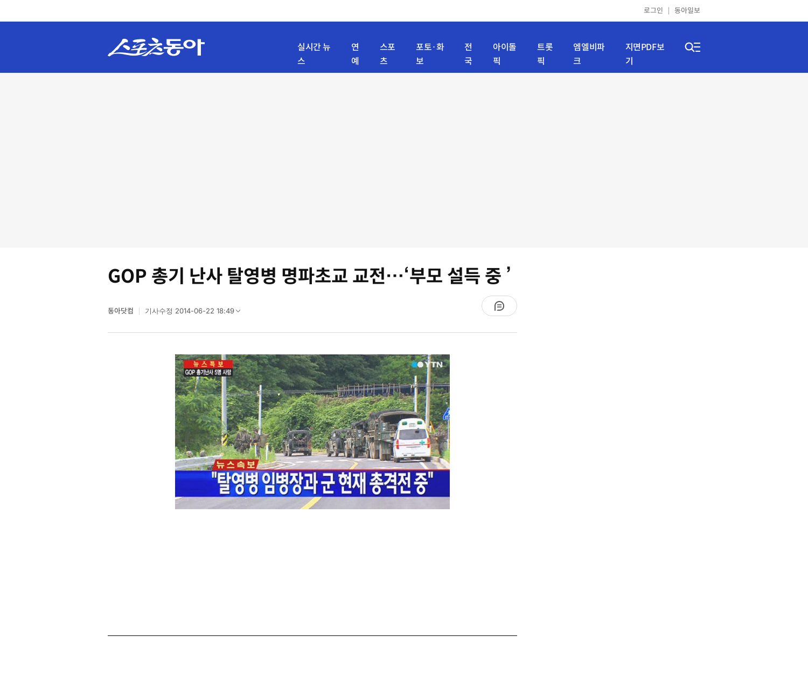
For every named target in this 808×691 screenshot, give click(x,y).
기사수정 (196, 313)
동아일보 (687, 10)
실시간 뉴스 (314, 54)
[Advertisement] (404, 159)
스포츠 (387, 54)
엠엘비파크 (588, 54)
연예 (355, 54)
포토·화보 (430, 54)
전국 (468, 54)
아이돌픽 (505, 54)
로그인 (653, 10)
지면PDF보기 (645, 54)
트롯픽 (545, 54)
